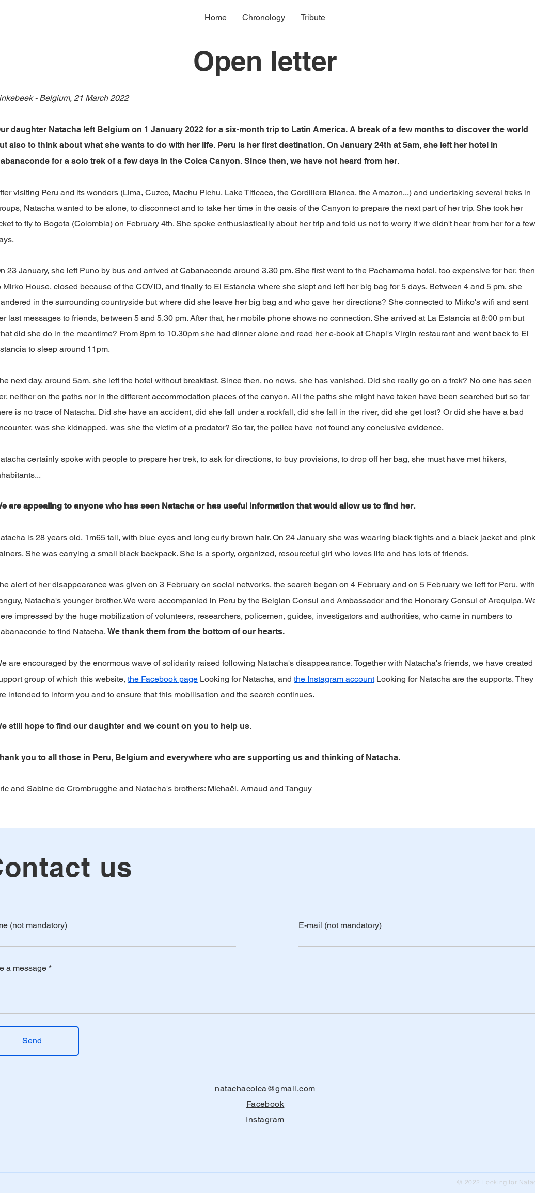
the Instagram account (334, 679)
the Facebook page (163, 679)
